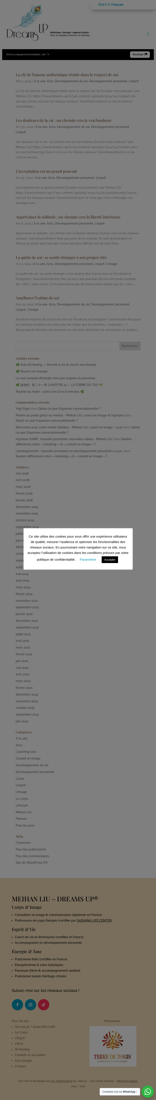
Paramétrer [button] (88, 559)
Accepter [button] (109, 559)
